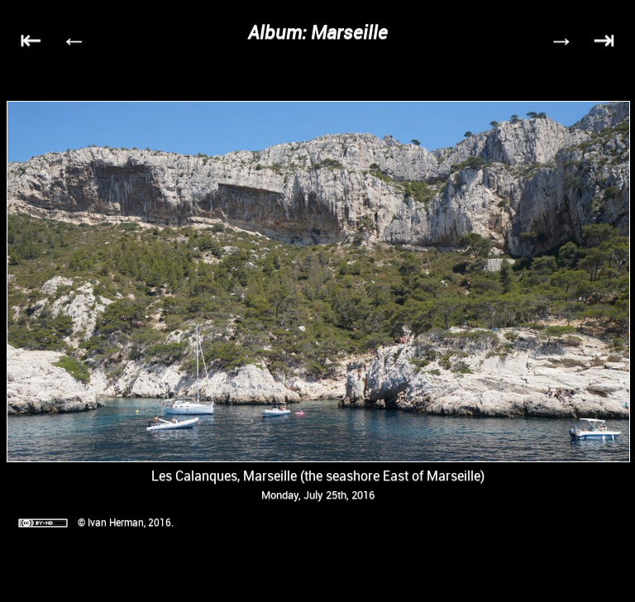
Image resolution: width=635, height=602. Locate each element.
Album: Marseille (318, 32)
